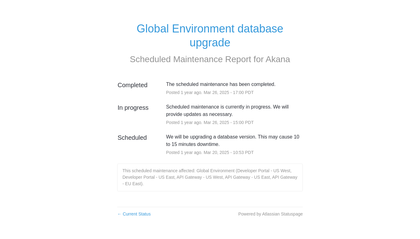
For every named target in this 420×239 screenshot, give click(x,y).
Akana (278, 59)
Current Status (134, 213)
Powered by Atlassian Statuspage (270, 213)
